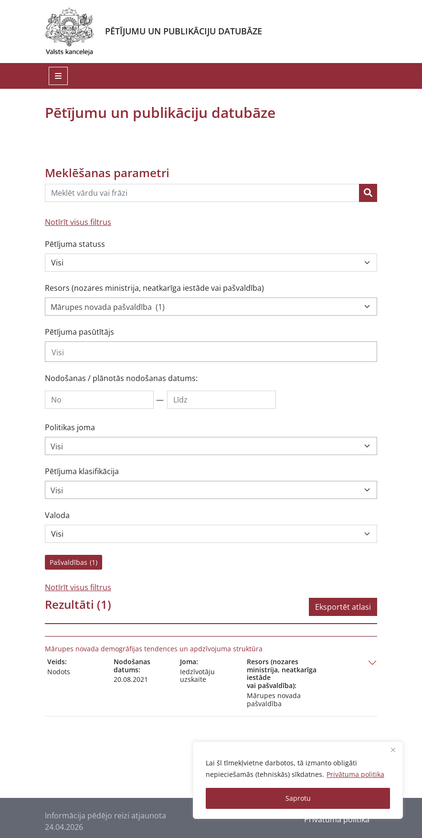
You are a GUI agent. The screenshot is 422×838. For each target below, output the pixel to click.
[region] (298, 780)
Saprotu (298, 798)
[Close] (393, 749)
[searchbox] (211, 352)
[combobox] (211, 306)
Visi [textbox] (57, 446)
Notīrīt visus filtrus (78, 222)
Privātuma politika (355, 774)
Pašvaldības (73, 562)
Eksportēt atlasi (343, 607)
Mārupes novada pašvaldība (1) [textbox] (108, 307)
